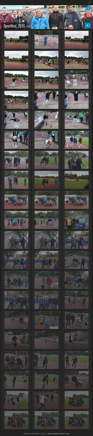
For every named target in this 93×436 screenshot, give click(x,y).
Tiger (67, 433)
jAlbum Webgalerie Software (56, 433)
